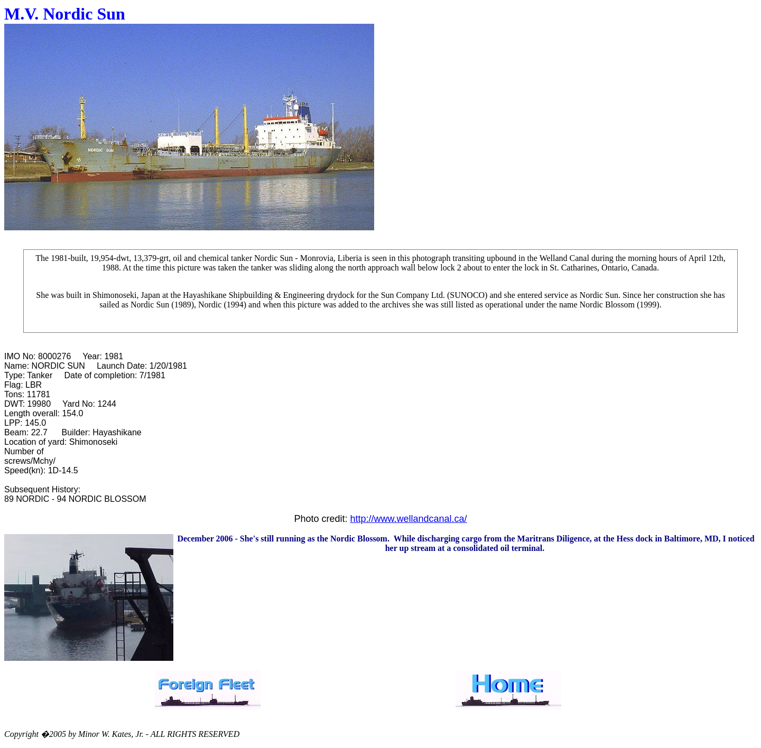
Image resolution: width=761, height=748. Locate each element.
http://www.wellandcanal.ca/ (408, 518)
